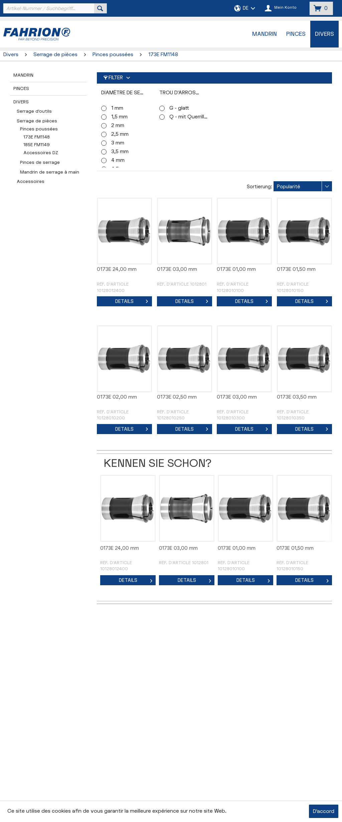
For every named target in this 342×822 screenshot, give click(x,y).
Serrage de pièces (37, 121)
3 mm (117, 143)
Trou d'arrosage (182, 93)
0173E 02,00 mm (117, 397)
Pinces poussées (39, 129)
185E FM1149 (36, 144)
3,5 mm (120, 151)
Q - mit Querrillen (189, 117)
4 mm (118, 160)
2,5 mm (120, 134)
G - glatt (179, 108)
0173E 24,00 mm (117, 269)
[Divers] (324, 34)
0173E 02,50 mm (177, 397)
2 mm (117, 125)
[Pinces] (296, 34)
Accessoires (30, 181)
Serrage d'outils (34, 111)
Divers (21, 102)
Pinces (21, 88)
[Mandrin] (264, 34)
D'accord (323, 811)
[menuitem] (54, 8)
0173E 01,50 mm (296, 269)
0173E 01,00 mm (236, 269)
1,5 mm (119, 117)
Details (131, 300)
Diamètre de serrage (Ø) (127, 93)
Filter (113, 78)
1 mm (117, 108)
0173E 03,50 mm (297, 397)
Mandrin (23, 75)
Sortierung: (259, 187)
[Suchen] (100, 8)
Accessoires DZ (40, 153)
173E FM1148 (36, 137)
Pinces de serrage (40, 162)
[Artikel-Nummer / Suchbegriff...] (54, 8)
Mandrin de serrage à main (49, 172)
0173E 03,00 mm (177, 269)
